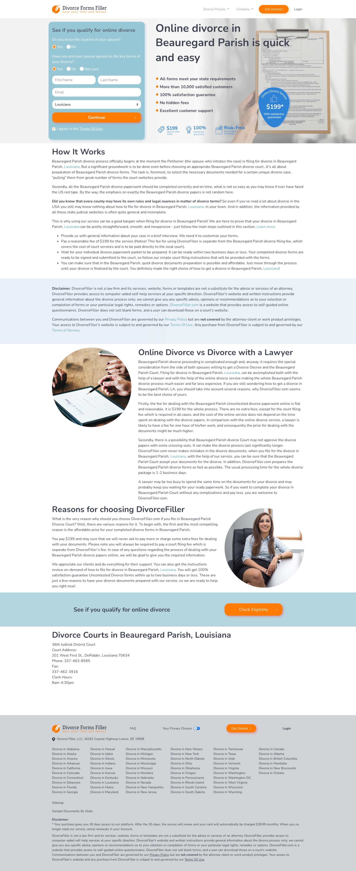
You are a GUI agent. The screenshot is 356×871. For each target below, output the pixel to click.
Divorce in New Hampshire (144, 787)
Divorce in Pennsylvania (187, 778)
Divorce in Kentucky (104, 778)
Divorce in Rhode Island (187, 782)
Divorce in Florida (64, 787)
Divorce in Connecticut (67, 778)
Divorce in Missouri (139, 768)
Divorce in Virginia (226, 768)
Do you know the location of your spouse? (86, 39)
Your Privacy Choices (177, 728)
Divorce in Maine (102, 787)
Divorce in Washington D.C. (232, 778)
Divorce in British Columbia (278, 759)
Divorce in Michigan (139, 754)
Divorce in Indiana (102, 763)
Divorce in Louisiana (104, 782)
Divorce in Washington (229, 773)
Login (298, 9)
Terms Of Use (91, 128)
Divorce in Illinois (102, 759)
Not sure (91, 69)
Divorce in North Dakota (187, 759)
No (73, 46)
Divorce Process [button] (215, 9)
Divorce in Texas (224, 754)
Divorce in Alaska (64, 754)
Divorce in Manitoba (273, 763)
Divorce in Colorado (66, 773)
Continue (96, 117)
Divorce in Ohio (181, 763)
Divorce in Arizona (64, 759)
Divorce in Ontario (271, 773)
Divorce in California (66, 768)
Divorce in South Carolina (188, 787)
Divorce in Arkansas (66, 763)
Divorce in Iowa (101, 768)
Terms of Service (65, 330)
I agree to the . (80, 128)
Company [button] (243, 9)
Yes (60, 46)
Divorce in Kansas (102, 773)
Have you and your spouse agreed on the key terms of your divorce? (96, 59)
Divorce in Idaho (101, 754)
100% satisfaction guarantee (187, 94)
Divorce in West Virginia (230, 782)
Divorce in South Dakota (188, 792)
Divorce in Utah (224, 759)
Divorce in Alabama (65, 749)
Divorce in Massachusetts (144, 749)
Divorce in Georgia (65, 792)
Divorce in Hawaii (102, 749)
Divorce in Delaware (66, 782)
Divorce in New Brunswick (277, 768)
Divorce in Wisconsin (228, 787)
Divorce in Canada (271, 749)
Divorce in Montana (139, 773)
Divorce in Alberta (271, 754)
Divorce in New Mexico (187, 749)
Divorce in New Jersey (141, 792)
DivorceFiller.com (184, 304)
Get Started (273, 9)
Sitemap (58, 803)
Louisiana (71, 166)
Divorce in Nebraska (140, 778)
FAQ (133, 728)
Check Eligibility (253, 609)
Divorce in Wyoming (227, 792)
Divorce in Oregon (183, 773)
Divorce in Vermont (226, 763)
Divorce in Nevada (138, 782)
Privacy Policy (176, 319)
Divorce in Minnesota (140, 759)
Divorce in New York (185, 754)
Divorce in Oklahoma (185, 768)
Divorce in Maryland (104, 792)
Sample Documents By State (72, 811)
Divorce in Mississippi (141, 763)
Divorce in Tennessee (228, 749)
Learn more (266, 226)
